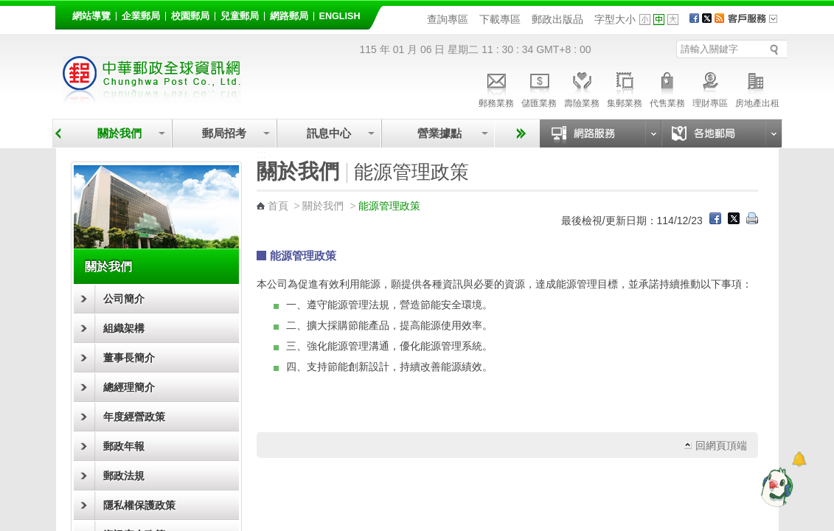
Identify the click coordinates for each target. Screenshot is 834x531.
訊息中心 (329, 133)
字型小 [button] (644, 19)
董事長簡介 (129, 358)
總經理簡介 (129, 387)
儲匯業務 (539, 87)
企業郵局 (141, 16)
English (340, 16)
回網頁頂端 (721, 445)
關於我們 (119, 133)
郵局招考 (224, 133)
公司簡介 (124, 299)
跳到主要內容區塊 (7, 7)
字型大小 (615, 19)
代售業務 (667, 87)
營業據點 (438, 133)
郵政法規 (124, 476)
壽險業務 (582, 87)
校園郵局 (190, 16)
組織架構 (124, 328)
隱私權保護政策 (139, 505)
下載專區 (500, 19)
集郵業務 (624, 87)
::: (64, 13)
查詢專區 (447, 19)
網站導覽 (91, 16)
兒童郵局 (239, 16)
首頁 (278, 206)
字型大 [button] (672, 19)
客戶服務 (757, 24)
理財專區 (710, 87)
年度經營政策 (134, 417)
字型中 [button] (658, 19)
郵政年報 (124, 446)
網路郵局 (289, 16)
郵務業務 (496, 87)
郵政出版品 (557, 19)
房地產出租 (757, 87)
